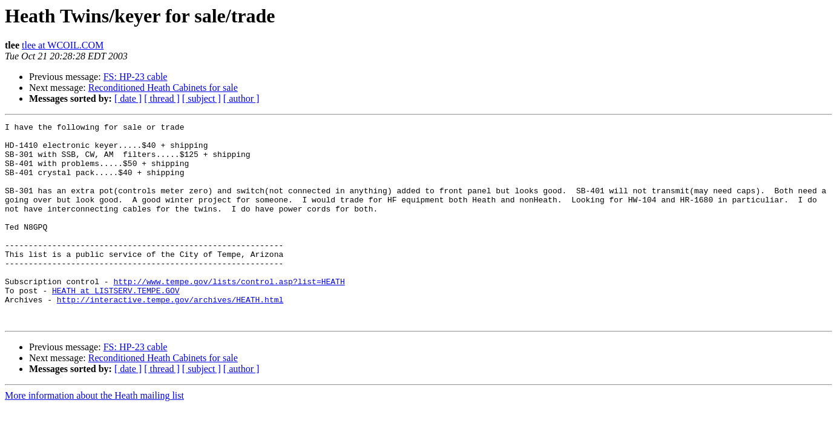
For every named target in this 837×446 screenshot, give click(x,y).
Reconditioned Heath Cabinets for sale (163, 87)
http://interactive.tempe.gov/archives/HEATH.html (170, 335)
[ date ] (128, 98)
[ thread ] (162, 98)
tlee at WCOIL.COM (62, 45)
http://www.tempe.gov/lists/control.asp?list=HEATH (228, 313)
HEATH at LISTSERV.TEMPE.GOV (116, 324)
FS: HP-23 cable (135, 77)
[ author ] (241, 98)
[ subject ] (201, 98)
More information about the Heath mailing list (94, 435)
